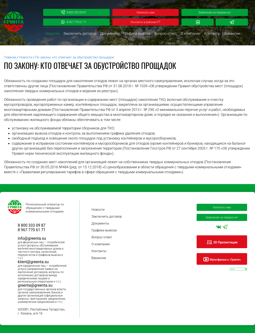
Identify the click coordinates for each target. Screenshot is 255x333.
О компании (190, 33)
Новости (52, 33)
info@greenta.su (32, 238)
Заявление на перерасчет (214, 12)
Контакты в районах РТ (145, 22)
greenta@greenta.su (35, 285)
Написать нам (146, 12)
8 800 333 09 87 (73, 12)
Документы (109, 33)
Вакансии (232, 33)
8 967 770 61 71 (73, 22)
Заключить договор (79, 33)
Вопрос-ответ (165, 33)
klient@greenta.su (33, 262)
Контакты (212, 33)
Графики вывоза (136, 33)
